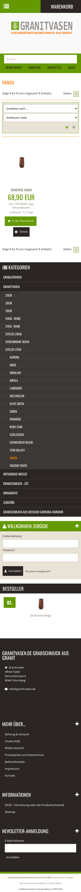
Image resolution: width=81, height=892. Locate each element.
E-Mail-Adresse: (12, 536)
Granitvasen (11, 286)
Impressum (12, 769)
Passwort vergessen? (38, 571)
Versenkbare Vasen (17, 341)
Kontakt (10, 775)
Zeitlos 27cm (13, 349)
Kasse (71, 67)
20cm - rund (12, 318)
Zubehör (8, 502)
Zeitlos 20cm (13, 334)
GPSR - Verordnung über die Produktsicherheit (34, 805)
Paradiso (15, 419)
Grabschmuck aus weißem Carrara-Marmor (33, 511)
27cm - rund (12, 326)
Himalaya (15, 372)
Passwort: (9, 550)
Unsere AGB (12, 741)
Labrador (16, 388)
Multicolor (17, 396)
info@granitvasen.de (22, 689)
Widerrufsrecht (14, 748)
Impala (14, 380)
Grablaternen (12, 277)
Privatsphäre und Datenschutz (24, 755)
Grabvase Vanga (21, 189)
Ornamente (10, 492)
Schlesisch (17, 434)
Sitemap (10, 812)
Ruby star (16, 427)
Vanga (13, 457)
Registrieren (13, 67)
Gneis (13, 365)
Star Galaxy (17, 450)
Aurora (14, 357)
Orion (13, 411)
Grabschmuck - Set (16, 483)
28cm (8, 310)
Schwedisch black (21, 442)
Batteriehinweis (15, 762)
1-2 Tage (28, 212)
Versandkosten (21, 207)
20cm (8, 295)
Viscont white (18, 465)
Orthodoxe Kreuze (15, 474)
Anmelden (34, 67)
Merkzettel (54, 67)
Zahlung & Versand (17, 734)
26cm (8, 303)
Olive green (17, 403)
